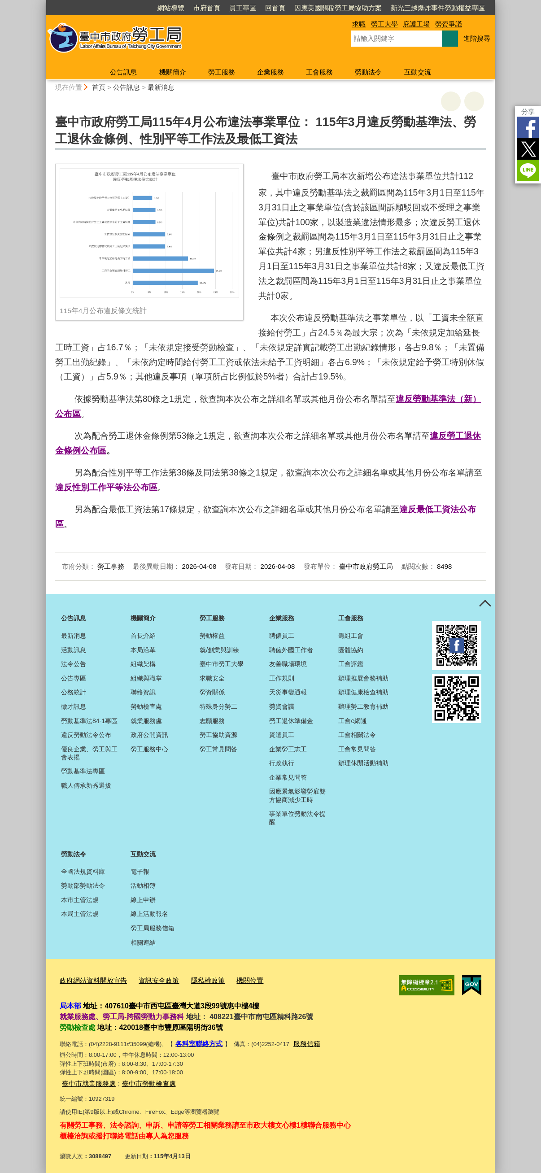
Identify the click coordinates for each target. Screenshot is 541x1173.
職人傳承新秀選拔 (86, 785)
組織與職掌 (146, 678)
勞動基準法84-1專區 (89, 720)
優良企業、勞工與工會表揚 (89, 753)
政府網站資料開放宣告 (89, 979)
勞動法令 (368, 72)
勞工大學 (384, 24)
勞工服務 (221, 72)
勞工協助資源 (218, 734)
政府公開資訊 (149, 734)
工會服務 (319, 72)
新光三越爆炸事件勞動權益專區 (438, 8)
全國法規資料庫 (83, 871)
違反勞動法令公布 (86, 734)
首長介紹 (143, 635)
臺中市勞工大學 (222, 663)
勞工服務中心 (149, 749)
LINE (528, 170)
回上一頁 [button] (474, 101)
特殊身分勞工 (218, 706)
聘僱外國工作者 (291, 650)
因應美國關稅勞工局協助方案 (338, 8)
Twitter (528, 149)
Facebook (528, 127)
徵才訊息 (73, 706)
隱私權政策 (191, 979)
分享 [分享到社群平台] (528, 111)
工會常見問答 (357, 749)
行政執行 (281, 763)
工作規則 (281, 678)
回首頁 (275, 8)
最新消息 (161, 87)
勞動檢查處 (146, 706)
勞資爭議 (448, 24)
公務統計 (73, 692)
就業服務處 (146, 720)
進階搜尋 (476, 38)
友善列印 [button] (451, 101)
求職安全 (212, 678)
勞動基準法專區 (83, 771)
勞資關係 (212, 692)
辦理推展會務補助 (363, 678)
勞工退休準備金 (291, 720)
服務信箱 (298, 1041)
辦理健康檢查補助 (363, 692)
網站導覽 (170, 8)
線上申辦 (143, 899)
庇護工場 (416, 24)
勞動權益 (212, 635)
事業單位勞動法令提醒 (297, 817)
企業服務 (270, 72)
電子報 (140, 871)
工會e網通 (352, 720)
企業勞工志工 (288, 749)
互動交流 (417, 72)
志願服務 (212, 720)
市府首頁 (206, 8)
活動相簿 (143, 885)
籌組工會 (350, 635)
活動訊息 (73, 650)
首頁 (98, 87)
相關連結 (143, 942)
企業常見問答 (288, 777)
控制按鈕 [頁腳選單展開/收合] (485, 604)
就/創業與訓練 (219, 650)
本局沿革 (143, 650)
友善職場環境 (288, 663)
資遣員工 (281, 734)
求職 (359, 24)
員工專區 (242, 8)
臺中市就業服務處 (85, 1079)
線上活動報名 (149, 913)
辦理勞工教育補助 (363, 706)
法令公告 (73, 663)
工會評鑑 (350, 663)
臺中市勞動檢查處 (138, 1079)
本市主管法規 (80, 899)
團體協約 (350, 650)
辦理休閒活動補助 (363, 763)
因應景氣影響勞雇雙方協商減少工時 (297, 795)
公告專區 (73, 678)
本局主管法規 (80, 913)
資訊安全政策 (147, 979)
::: (42, 4)
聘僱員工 (281, 635)
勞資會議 (281, 706)
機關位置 (229, 979)
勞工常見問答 (218, 749)
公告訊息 (123, 72)
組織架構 (143, 663)
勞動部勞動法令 (83, 885)
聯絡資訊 (143, 692)
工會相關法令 (357, 734)
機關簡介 (172, 72)
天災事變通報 (288, 692)
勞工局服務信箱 (153, 928)
